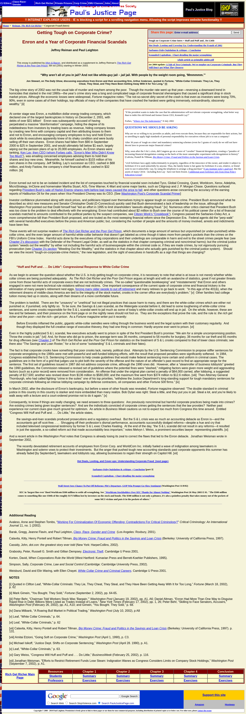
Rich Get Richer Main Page (20, 676)
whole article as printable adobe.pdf (196, 59)
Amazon (199, 704)
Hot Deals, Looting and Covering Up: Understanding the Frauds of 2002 (185, 45)
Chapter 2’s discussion (24, 241)
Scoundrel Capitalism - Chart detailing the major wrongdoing (180, 55)
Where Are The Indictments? (147, 121)
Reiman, (27, 25)
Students (55, 676)
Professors (55, 680)
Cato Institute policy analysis (218, 168)
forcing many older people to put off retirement (105, 289)
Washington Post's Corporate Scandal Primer (150, 193)
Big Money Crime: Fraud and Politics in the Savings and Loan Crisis (186, 157)
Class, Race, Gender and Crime (94, 532)
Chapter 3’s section (44, 248)
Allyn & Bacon (52, 62)
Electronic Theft (93, 551)
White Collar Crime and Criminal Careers (104, 570)
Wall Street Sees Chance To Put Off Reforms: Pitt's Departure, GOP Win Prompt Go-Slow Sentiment (109, 485)
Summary (89, 676)
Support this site (214, 695)
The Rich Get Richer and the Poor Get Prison (92, 231)
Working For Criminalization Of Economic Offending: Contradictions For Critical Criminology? (117, 522)
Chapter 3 (45, 340)
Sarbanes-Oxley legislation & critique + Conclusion (175, 50)
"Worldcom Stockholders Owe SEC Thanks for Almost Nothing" (137, 492)
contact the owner (204, 711)
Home (6, 25)
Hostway (230, 704)
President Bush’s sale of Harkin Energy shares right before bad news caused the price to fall (82, 190)
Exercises (89, 680)
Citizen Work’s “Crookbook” (152, 214)
